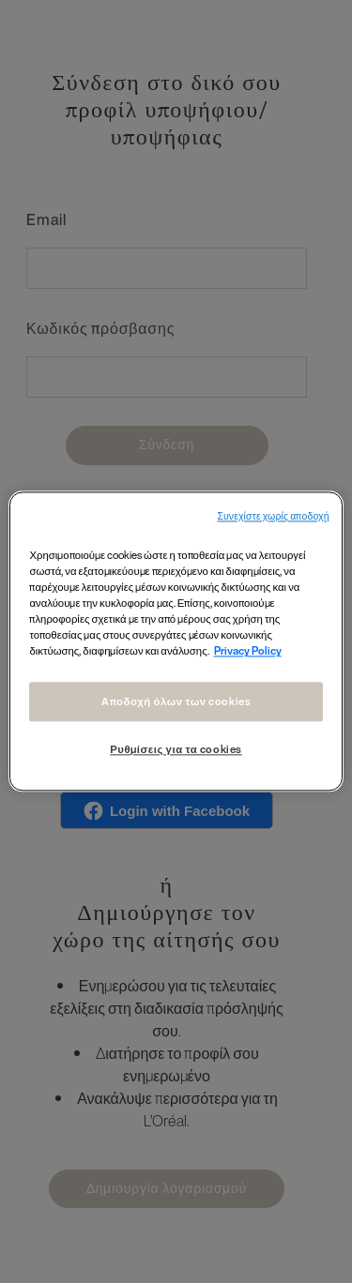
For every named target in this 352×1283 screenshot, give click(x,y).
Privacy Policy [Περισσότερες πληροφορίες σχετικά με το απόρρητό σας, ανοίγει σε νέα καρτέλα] (248, 651)
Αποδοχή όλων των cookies (176, 702)
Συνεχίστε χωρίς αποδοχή (273, 516)
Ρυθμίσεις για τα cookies (176, 750)
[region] (175, 641)
